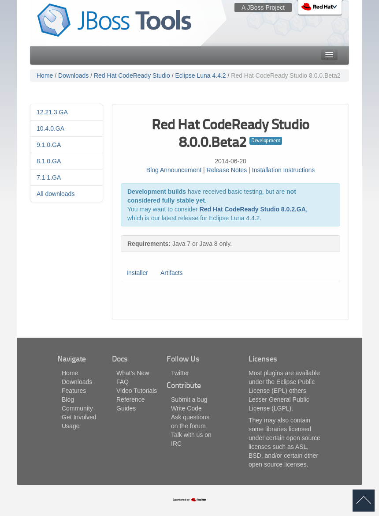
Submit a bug (189, 399)
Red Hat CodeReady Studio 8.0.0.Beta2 (285, 75)
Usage (70, 425)
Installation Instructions (283, 169)
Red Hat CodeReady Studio (132, 75)
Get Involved (79, 417)
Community (77, 408)
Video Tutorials (136, 390)
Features (74, 390)
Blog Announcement (173, 169)
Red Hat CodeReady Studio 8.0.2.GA (253, 209)
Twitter (180, 373)
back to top (364, 501)
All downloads (55, 193)
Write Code (186, 408)
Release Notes (227, 169)
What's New (132, 373)
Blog (68, 399)
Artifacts (171, 272)
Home (45, 75)
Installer (137, 272)
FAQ (122, 381)
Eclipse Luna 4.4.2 (200, 75)
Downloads (73, 75)
